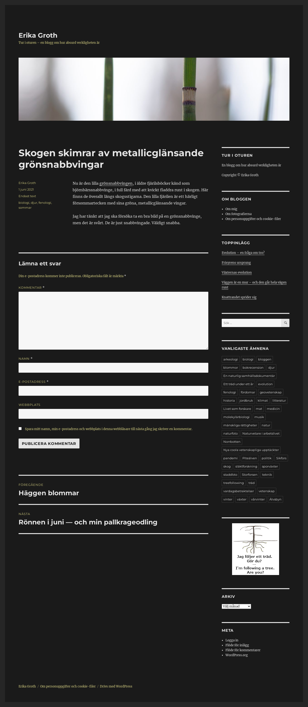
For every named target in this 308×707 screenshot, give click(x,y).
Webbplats (29, 405)
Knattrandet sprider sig (239, 297)
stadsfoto (230, 474)
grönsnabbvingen (116, 183)
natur (266, 425)
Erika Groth (38, 35)
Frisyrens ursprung (236, 263)
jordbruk (246, 400)
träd (252, 483)
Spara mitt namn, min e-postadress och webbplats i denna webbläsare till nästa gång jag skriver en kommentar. (108, 429)
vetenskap (267, 491)
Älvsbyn (275, 499)
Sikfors (281, 458)
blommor (230, 367)
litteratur (279, 400)
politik (267, 458)
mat (259, 409)
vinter (227, 499)
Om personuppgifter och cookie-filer (253, 219)
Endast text (27, 196)
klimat (263, 400)
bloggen (264, 359)
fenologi (45, 202)
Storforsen (249, 474)
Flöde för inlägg (237, 645)
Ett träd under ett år (238, 384)
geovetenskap (271, 392)
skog (227, 466)
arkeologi (230, 359)
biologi (24, 202)
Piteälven (249, 458)
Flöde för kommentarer (243, 650)
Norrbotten (232, 441)
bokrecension (253, 367)
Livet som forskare (237, 409)
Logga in (231, 640)
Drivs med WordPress (116, 686)
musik (259, 417)
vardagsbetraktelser (238, 491)
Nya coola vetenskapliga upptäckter (251, 450)
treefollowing (233, 483)
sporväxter (270, 466)
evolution (265, 384)
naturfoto (230, 433)
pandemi (230, 458)
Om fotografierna (238, 214)
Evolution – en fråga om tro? (243, 253)
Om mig (231, 209)
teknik (267, 474)
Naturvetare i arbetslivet (261, 433)
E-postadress (34, 382)
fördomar (248, 392)
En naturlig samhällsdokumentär (249, 376)
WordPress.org (236, 655)
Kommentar (32, 288)
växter (241, 499)
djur (34, 202)
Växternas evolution (237, 273)
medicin (273, 409)
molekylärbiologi (236, 417)
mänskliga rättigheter (240, 425)
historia (229, 400)
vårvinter (258, 499)
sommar (25, 207)
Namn (26, 359)
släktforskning (246, 466)
